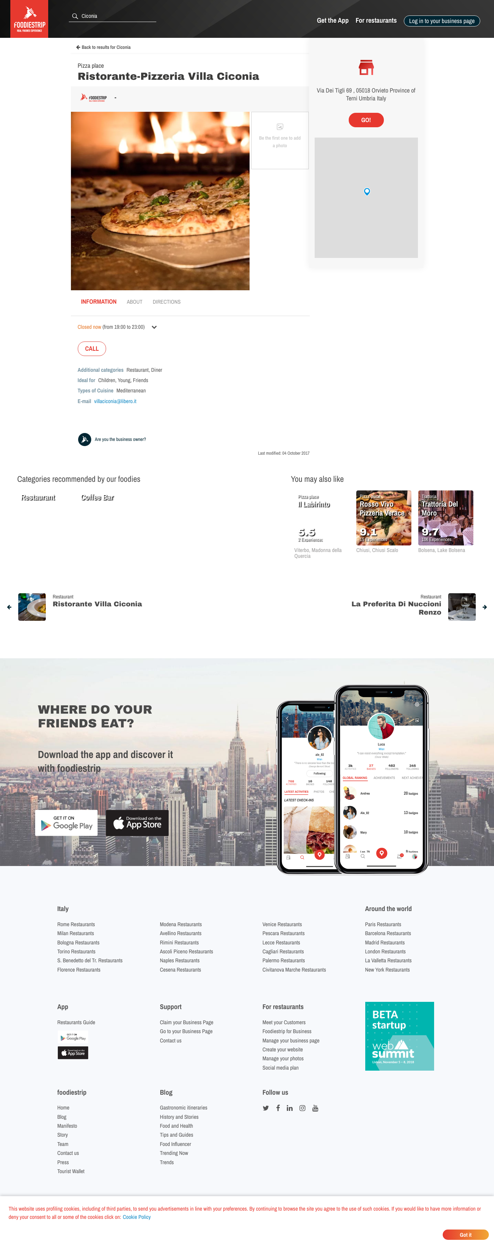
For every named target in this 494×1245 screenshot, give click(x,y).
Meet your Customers (284, 1022)
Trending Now (174, 1153)
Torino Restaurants (76, 951)
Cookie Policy (137, 1217)
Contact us (171, 1040)
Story (62, 1134)
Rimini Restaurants (179, 942)
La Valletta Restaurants (388, 960)
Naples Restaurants (180, 960)
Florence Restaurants (79, 969)
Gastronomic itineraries (184, 1107)
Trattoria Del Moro (440, 508)
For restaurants (376, 20)
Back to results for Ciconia (103, 47)
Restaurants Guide (76, 1022)
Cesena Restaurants (180, 969)
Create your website (283, 1049)
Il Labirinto (313, 503)
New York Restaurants (387, 969)
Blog (61, 1116)
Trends (167, 1162)
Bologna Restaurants (78, 942)
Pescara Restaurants (284, 933)
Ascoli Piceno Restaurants (186, 951)
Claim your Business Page (186, 1022)
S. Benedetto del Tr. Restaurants (90, 960)
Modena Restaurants (181, 924)
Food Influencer (175, 1144)
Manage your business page (291, 1040)
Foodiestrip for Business (287, 1031)
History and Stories (179, 1116)
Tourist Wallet (71, 1171)
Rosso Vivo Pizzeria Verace (382, 508)
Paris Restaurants (383, 924)
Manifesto (67, 1125)
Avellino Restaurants (181, 933)
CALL (92, 348)
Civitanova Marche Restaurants (294, 969)
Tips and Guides (176, 1134)
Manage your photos (283, 1058)
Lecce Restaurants (281, 942)
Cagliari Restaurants (283, 951)
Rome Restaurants (76, 924)
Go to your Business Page (186, 1031)
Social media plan (281, 1067)
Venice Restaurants (282, 924)
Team (63, 1144)
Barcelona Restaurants (388, 933)
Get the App (333, 20)
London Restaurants (385, 951)
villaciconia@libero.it (115, 401)
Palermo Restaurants (284, 960)
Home (63, 1107)
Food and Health (176, 1125)
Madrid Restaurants (385, 942)
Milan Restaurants (75, 933)
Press (63, 1162)
